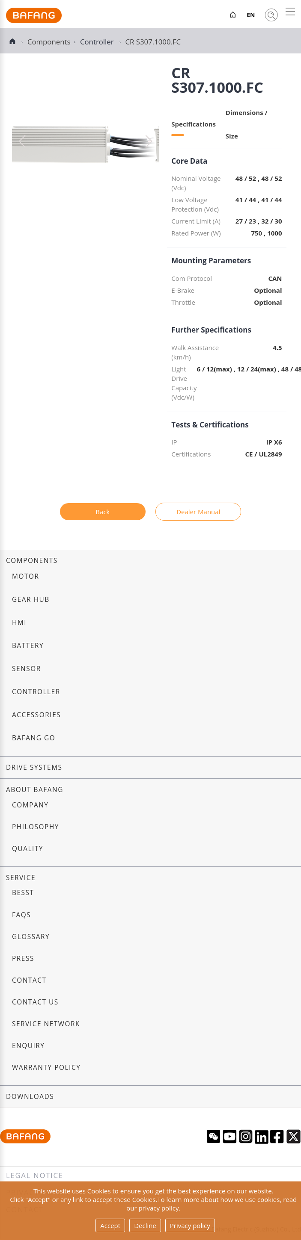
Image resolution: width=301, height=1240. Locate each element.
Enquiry (28, 1045)
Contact (29, 980)
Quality (27, 848)
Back (102, 511)
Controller (98, 42)
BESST (23, 892)
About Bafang (34, 789)
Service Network (46, 1023)
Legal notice (34, 1175)
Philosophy (35, 826)
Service (21, 877)
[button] (149, 141)
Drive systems (34, 767)
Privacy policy (190, 1225)
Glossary (31, 936)
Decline (145, 1225)
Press (23, 958)
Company (30, 805)
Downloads (30, 1096)
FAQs (21, 914)
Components (32, 560)
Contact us (35, 1002)
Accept (110, 1225)
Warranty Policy (46, 1067)
